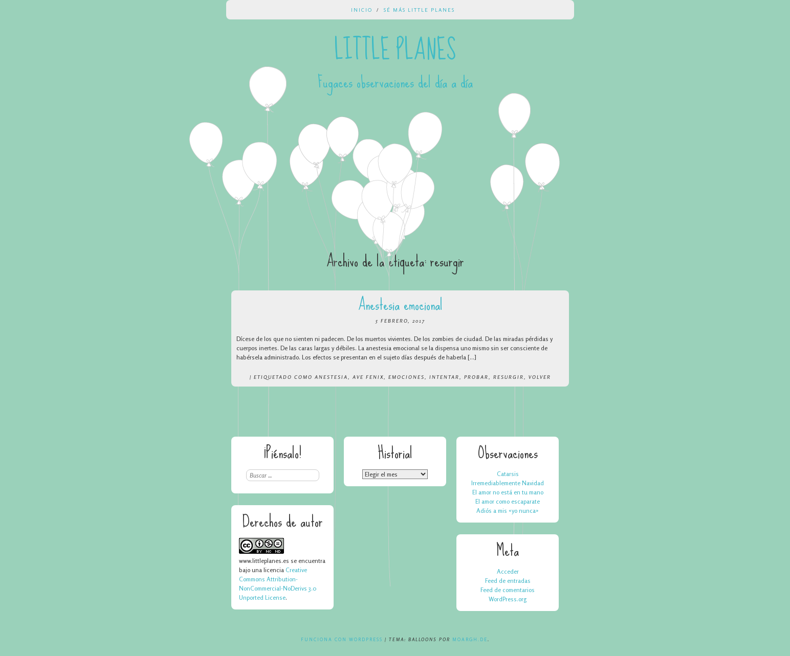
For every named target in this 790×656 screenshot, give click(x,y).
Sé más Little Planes (419, 10)
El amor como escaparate (507, 501)
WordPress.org (507, 599)
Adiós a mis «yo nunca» (507, 510)
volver (540, 377)
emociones (406, 377)
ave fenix (368, 377)
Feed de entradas (508, 580)
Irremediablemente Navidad (507, 483)
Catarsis (508, 474)
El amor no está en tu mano (507, 492)
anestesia (331, 377)
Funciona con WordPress (342, 639)
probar (476, 377)
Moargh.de (470, 639)
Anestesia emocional (400, 304)
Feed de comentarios (507, 590)
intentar (444, 377)
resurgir (508, 377)
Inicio (361, 10)
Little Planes (395, 50)
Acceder (508, 571)
